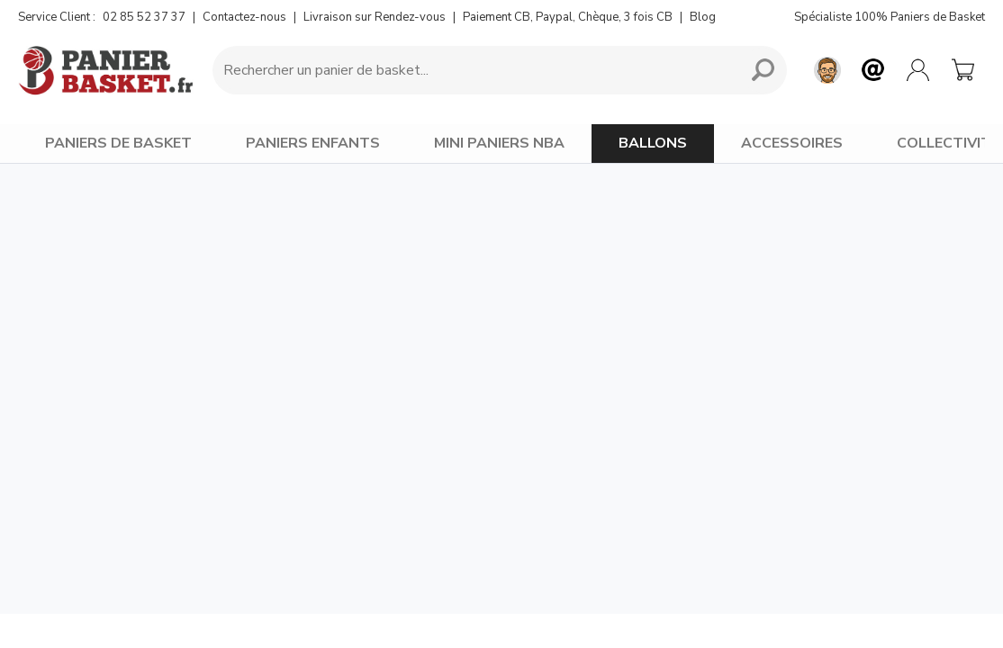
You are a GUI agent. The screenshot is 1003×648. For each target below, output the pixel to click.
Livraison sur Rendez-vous (374, 17)
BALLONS (653, 143)
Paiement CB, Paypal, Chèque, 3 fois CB (568, 17)
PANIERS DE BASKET (118, 143)
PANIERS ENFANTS (313, 143)
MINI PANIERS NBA (499, 143)
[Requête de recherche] (472, 70)
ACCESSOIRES (792, 143)
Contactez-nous (244, 17)
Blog (703, 17)
